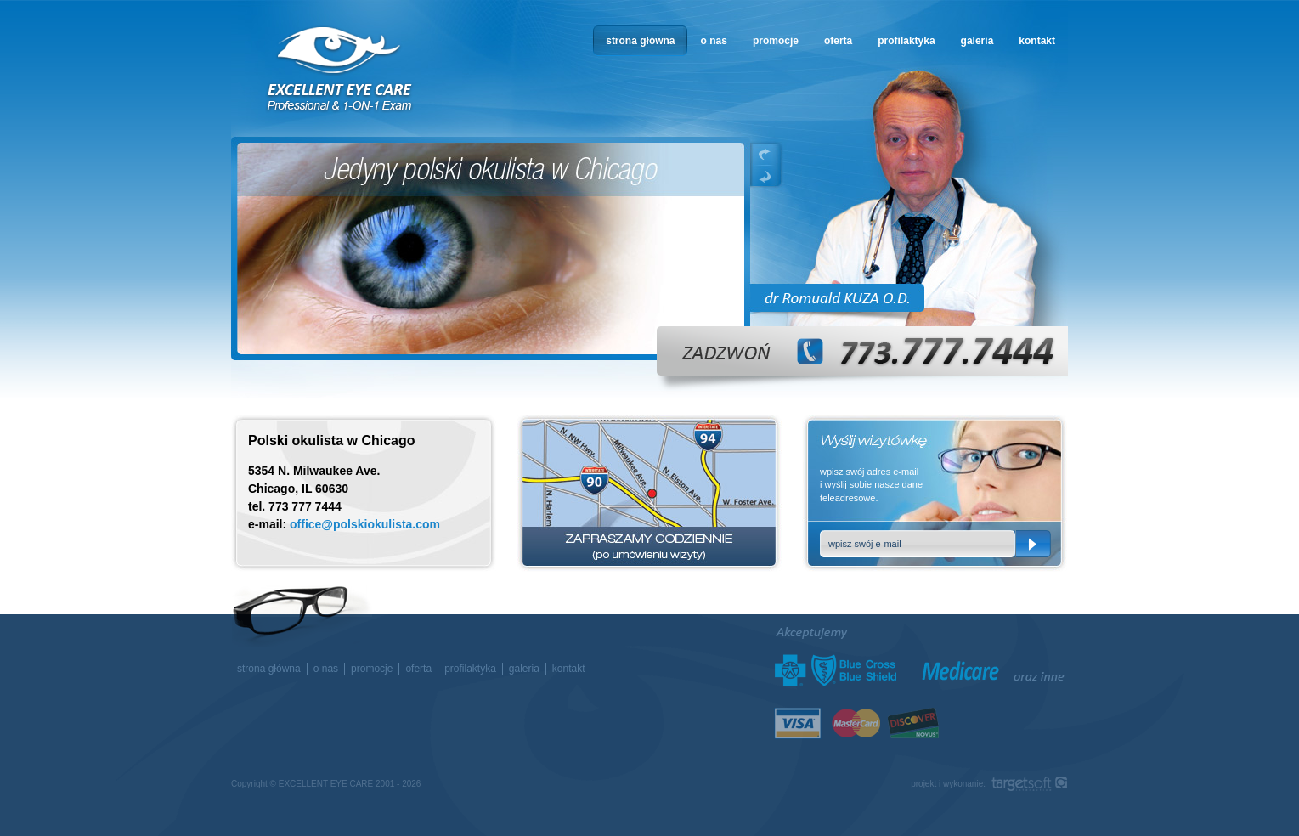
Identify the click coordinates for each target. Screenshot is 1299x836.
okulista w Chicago (341, 69)
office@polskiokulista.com (365, 524)
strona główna (640, 41)
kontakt (1037, 41)
